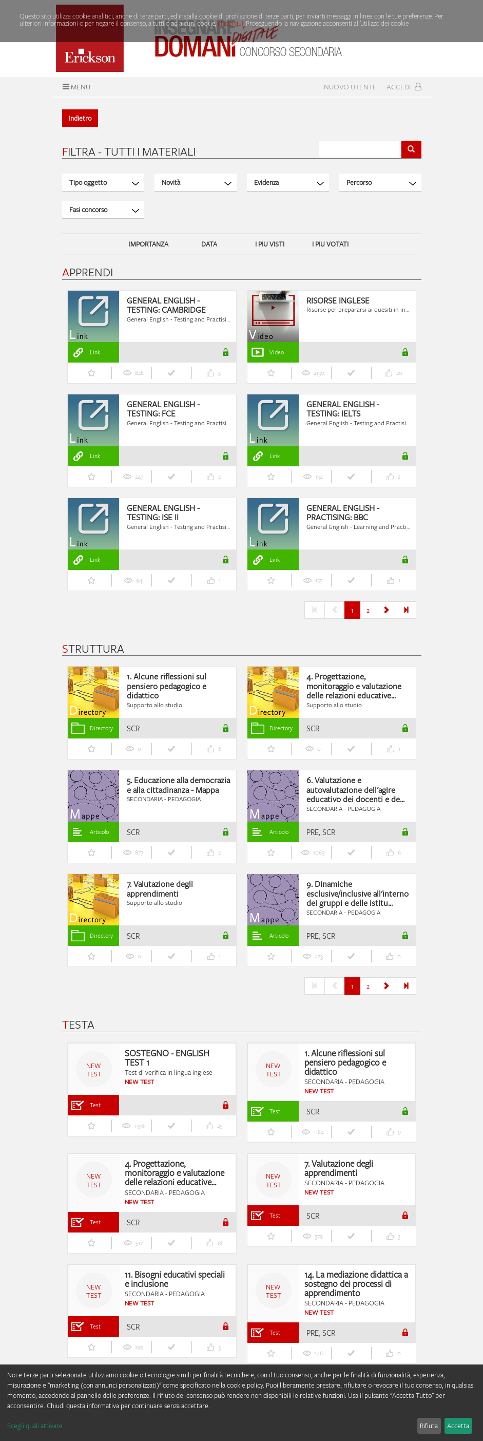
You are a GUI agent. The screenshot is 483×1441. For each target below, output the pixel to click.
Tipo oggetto (104, 182)
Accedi (404, 86)
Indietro (80, 118)
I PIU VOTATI (330, 244)
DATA (209, 244)
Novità (196, 182)
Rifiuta (429, 1425)
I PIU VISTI (269, 244)
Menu (75, 86)
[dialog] (241, 1402)
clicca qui (230, 23)
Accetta (458, 1425)
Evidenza (289, 182)
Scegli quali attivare (35, 1425)
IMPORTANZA (148, 244)
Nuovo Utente (350, 86)
